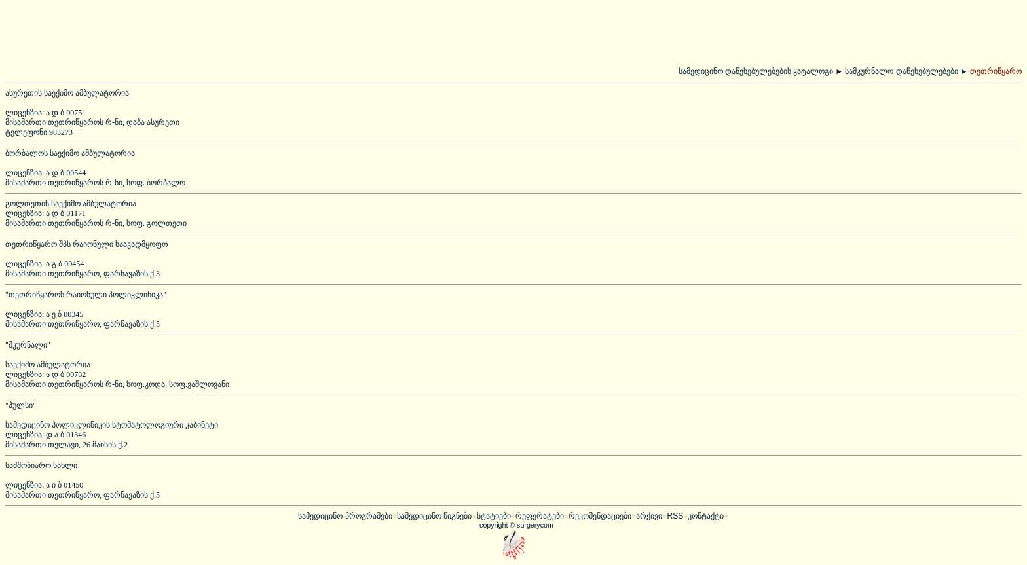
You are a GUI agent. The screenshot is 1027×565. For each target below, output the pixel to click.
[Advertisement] (229, 34)
